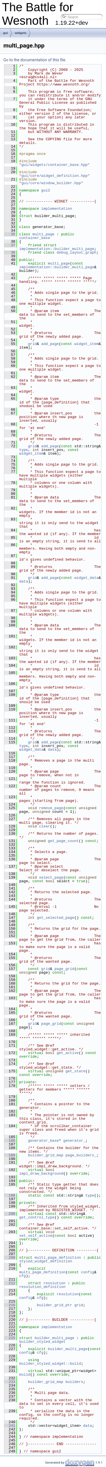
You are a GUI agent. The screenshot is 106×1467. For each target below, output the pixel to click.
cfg (22, 1275)
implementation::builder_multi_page (56, 248)
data (23, 581)
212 (9, 1283)
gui (5, 33)
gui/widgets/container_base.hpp (54, 164)
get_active (68, 1052)
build (24, 1374)
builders (74, 1381)
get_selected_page (55, 917)
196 (9, 1195)
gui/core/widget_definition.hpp (54, 175)
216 (9, 1305)
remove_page (51, 808)
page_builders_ (81, 1155)
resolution (55, 1283)
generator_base (43, 1140)
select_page (51, 877)
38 (9, 252)
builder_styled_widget (42, 1341)
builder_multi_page (54, 1337)
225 (9, 1337)
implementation (56, 208)
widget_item (86, 343)
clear (44, 826)
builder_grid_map (45, 1155)
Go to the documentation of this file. (34, 60)
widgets (21, 33)
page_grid (64, 968)
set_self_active (35, 1235)
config (87, 1272)
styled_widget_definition (45, 1261)
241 (9, 1425)
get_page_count (63, 840)
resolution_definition (42, 1286)
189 (9, 1155)
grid (32, 343)
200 (9, 1213)
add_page (50, 343)
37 (9, 245)
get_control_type (37, 1217)
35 (9, 234)
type (23, 449)
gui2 (45, 190)
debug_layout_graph (76, 252)
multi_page (44, 234)
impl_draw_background (41, 1173)
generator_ (74, 1140)
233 (9, 1381)
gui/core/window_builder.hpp (51, 183)
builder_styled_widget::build (50, 1363)
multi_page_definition (57, 1257)
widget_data (86, 577)
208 (9, 1257)
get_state (75, 1071)
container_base (34, 237)
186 (9, 1140)
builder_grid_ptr (54, 1305)
